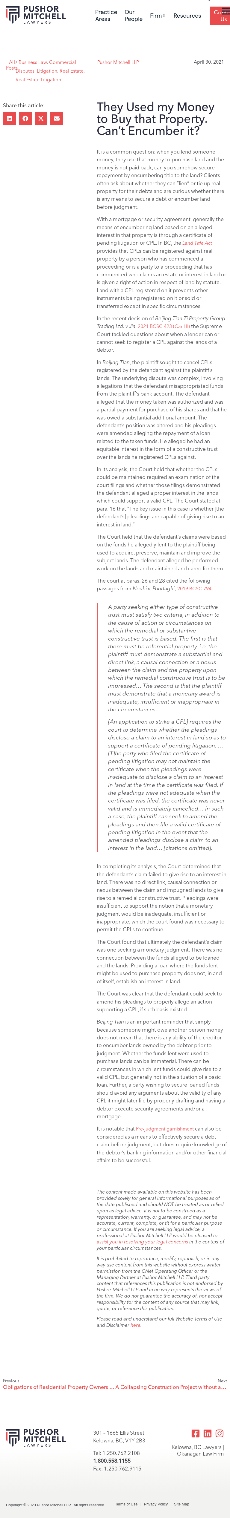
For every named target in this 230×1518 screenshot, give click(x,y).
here (135, 1325)
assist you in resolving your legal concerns (142, 1242)
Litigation (47, 71)
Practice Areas (106, 15)
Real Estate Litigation (38, 79)
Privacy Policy (156, 1504)
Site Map (181, 1504)
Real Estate (72, 71)
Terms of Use (126, 1504)
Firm (157, 15)
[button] (9, 118)
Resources (187, 15)
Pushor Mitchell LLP (118, 62)
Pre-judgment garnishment (165, 1129)
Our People (134, 15)
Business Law (33, 62)
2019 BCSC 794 (194, 589)
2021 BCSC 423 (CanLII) (164, 326)
